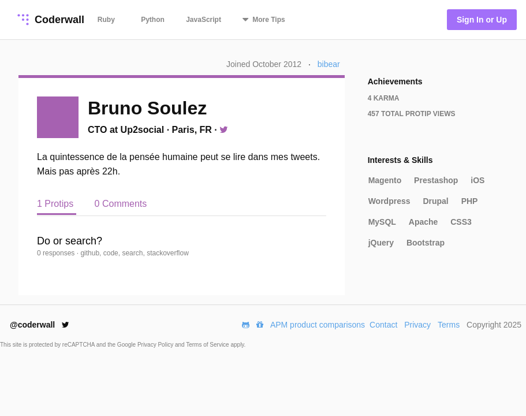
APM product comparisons (317, 324)
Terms (449, 324)
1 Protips (56, 204)
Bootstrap (425, 242)
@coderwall (39, 324)
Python (153, 20)
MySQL (382, 221)
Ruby (106, 20)
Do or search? (69, 241)
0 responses (57, 253)
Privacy (417, 324)
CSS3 (461, 221)
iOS (477, 180)
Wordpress (389, 201)
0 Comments (121, 204)
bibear (329, 64)
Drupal (435, 201)
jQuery (381, 242)
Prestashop (436, 180)
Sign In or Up (482, 19)
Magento (385, 180)
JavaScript (203, 20)
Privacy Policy (156, 344)
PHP (469, 201)
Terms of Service (208, 344)
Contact (383, 324)
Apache (423, 221)
